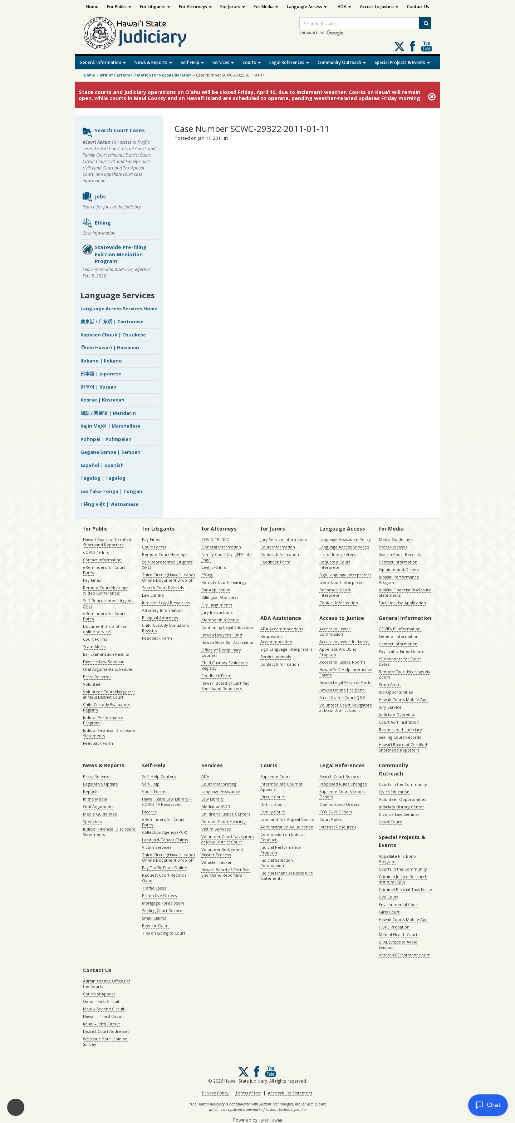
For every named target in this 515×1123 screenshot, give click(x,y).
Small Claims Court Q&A (342, 697)
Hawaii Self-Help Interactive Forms (345, 672)
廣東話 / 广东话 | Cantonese (111, 321)
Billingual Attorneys (219, 597)
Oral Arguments (216, 604)
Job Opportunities (396, 692)
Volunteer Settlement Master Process (222, 852)
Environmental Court (399, 904)
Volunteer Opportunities (402, 799)
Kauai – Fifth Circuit (101, 1023)
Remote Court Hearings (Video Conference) (105, 590)
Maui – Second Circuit (103, 1008)
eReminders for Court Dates (104, 570)
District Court (273, 804)
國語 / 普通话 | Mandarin (108, 413)
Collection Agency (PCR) (164, 832)
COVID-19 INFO (215, 539)
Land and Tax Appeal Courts (287, 819)
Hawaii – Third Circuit (103, 1016)
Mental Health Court (398, 934)
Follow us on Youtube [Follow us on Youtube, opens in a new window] (426, 46)
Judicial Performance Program (103, 720)
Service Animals (275, 656)
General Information (102, 62)
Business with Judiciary (400, 729)
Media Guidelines (395, 539)
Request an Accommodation (276, 639)
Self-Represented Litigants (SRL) (108, 603)
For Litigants (155, 7)
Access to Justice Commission (335, 631)
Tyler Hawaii (270, 1120)
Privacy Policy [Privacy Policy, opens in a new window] (215, 1092)
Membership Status (220, 619)
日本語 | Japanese (100, 373)
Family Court (272, 811)
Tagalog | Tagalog (103, 478)
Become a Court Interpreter (334, 592)
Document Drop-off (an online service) (105, 629)
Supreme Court (275, 776)
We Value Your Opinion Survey (105, 1041)
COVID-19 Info (96, 552)
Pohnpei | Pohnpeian (106, 439)
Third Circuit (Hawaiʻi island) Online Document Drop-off (168, 577)
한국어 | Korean (98, 387)
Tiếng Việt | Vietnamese (109, 504)
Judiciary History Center (401, 806)
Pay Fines (92, 580)
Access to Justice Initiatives (344, 641)
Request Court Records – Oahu (166, 877)
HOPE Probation (394, 927)
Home (92, 7)
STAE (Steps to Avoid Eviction (398, 944)
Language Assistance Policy (345, 539)
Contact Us (418, 7)
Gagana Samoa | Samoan (110, 452)
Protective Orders (159, 895)
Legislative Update (100, 784)
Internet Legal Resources (166, 602)
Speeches (92, 821)
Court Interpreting (218, 784)
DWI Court (388, 897)
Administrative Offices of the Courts (106, 983)
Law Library (153, 595)
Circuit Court (272, 796)
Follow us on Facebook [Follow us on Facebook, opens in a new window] (412, 46)
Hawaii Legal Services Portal (346, 682)
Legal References (289, 62)
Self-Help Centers (159, 776)
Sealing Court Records (400, 737)
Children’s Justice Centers (225, 814)
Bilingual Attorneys (160, 617)
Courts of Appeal (99, 993)
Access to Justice (379, 7)
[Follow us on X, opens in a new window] (399, 46)
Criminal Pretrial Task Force (405, 889)
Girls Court (389, 912)
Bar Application (215, 589)
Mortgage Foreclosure (163, 903)
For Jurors (232, 7)
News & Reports (153, 62)
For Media (266, 7)
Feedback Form (98, 743)
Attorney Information (162, 610)
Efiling (96, 223)
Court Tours (390, 821)
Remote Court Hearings (164, 554)
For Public (119, 7)
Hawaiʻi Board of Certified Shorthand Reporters (107, 542)
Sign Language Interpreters (345, 574)
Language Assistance (220, 791)
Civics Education (394, 791)
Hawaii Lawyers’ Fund (221, 634)
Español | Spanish (102, 465)
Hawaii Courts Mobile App (403, 699)
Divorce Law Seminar (103, 661)
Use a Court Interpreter (341, 582)
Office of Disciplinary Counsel (221, 652)
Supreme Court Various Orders (341, 794)
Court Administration (399, 722)
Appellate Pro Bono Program (338, 651)
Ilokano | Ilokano (101, 361)
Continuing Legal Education (227, 627)
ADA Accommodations (281, 628)
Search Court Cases (113, 132)
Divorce (149, 811)
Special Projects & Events (402, 62)
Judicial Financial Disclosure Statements (109, 733)
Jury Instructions (216, 612)
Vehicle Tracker (216, 862)
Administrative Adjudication (286, 826)
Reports (90, 791)
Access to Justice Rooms (342, 662)
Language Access (307, 7)
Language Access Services (344, 547)
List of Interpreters (337, 554)
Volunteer (92, 684)
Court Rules (330, 819)
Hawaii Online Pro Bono (342, 690)
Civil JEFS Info (213, 567)
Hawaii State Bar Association (228, 642)
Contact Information (102, 559)
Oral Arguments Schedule (107, 669)
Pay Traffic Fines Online (401, 651)
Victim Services (156, 847)
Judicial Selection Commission (276, 862)
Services (223, 62)
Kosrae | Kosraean (102, 400)
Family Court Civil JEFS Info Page (226, 557)
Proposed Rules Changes (343, 784)
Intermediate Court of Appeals (281, 786)
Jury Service (390, 707)
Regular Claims (156, 925)
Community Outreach (342, 62)
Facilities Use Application (402, 602)
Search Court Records (163, 587)
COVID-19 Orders (335, 811)
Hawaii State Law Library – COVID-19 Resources (167, 801)
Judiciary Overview (397, 714)
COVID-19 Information (400, 628)
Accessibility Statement (290, 1092)
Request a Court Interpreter (334, 564)
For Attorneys (195, 7)
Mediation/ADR (215, 806)
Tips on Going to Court (163, 933)
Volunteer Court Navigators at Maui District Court (109, 694)
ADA (344, 7)
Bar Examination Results (106, 654)
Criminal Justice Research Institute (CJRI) (403, 879)
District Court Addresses (106, 1031)
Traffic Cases (154, 888)
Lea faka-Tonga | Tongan (111, 491)
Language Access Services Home (118, 308)
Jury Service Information (283, 539)
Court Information (277, 547)
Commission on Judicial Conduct (282, 837)
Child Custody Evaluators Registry (106, 707)
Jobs (94, 197)
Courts (251, 62)
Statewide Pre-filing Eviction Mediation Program (114, 254)
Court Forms (95, 639)
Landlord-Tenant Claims (165, 839)
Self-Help (192, 62)
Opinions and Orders (399, 569)
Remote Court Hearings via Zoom (404, 674)
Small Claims (154, 918)
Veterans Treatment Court (404, 954)
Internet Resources (337, 826)
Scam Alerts (94, 646)
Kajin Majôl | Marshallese (110, 426)
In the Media (95, 799)
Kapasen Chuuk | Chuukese (113, 334)
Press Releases (97, 676)
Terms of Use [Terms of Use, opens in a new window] (248, 1092)
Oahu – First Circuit (101, 1001)
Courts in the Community (403, 784)
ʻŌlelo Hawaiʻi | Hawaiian (109, 347)
